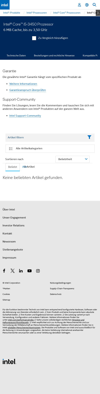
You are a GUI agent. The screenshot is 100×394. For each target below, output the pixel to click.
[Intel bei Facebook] (4, 271)
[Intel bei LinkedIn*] (21, 271)
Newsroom (9, 241)
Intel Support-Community (25, 115)
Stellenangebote (13, 249)
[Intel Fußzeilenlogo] (9, 361)
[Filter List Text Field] (45, 137)
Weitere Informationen (23, 84)
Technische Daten (16, 55)
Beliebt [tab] (12, 167)
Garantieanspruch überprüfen (27, 90)
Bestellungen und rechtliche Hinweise (54, 55)
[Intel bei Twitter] (13, 271)
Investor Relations (13, 225)
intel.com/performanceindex (21, 319)
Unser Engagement (14, 217)
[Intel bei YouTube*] (29, 271)
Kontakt (7, 233)
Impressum (9, 257)
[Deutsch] (86, 5)
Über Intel (9, 209)
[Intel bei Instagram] (38, 271)
